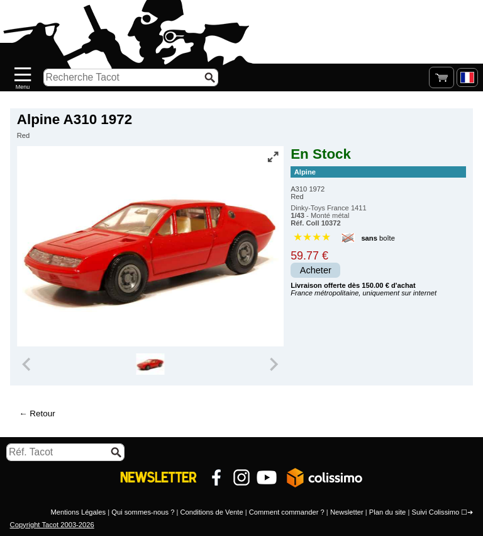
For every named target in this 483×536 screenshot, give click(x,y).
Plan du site (387, 512)
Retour (42, 413)
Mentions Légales (78, 512)
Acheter (315, 270)
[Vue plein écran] (273, 157)
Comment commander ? (287, 512)
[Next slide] (273, 364)
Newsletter (347, 512)
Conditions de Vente (211, 512)
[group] (150, 364)
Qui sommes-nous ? (142, 512)
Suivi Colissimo (435, 512)
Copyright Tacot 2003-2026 (52, 524)
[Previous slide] (27, 364)
